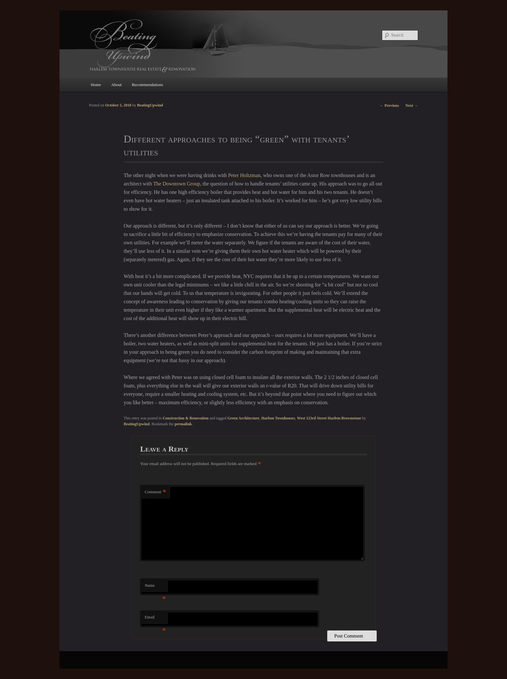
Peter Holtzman (244, 175)
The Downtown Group (176, 183)
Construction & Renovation (186, 418)
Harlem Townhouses (278, 418)
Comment (155, 492)
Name (155, 587)
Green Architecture (243, 418)
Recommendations (147, 84)
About (116, 84)
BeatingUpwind (137, 424)
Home (96, 84)
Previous (389, 105)
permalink (183, 424)
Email (155, 619)
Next (411, 105)
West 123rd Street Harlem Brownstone (329, 418)
